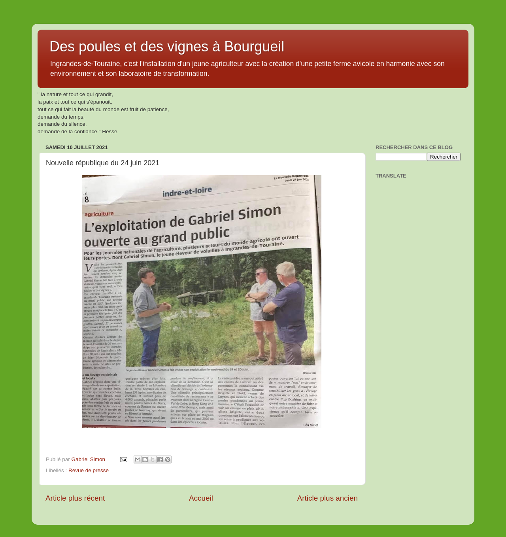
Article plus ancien (327, 498)
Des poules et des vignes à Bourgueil (166, 46)
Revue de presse (88, 470)
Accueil (201, 498)
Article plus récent (75, 498)
